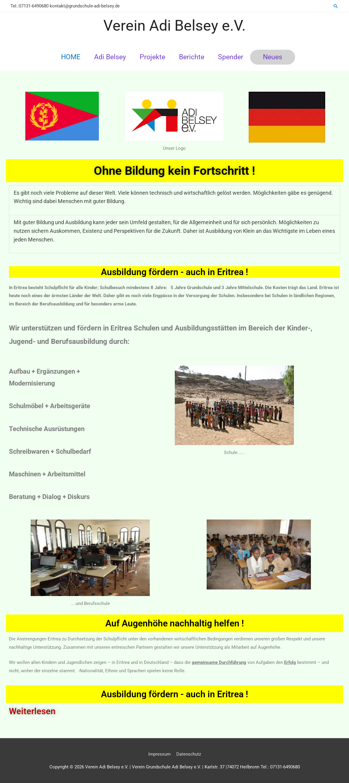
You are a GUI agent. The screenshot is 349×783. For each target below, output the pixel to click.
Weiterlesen (32, 711)
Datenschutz (188, 754)
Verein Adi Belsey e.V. (174, 25)
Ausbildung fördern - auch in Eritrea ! (174, 694)
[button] (336, 6)
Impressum (159, 754)
